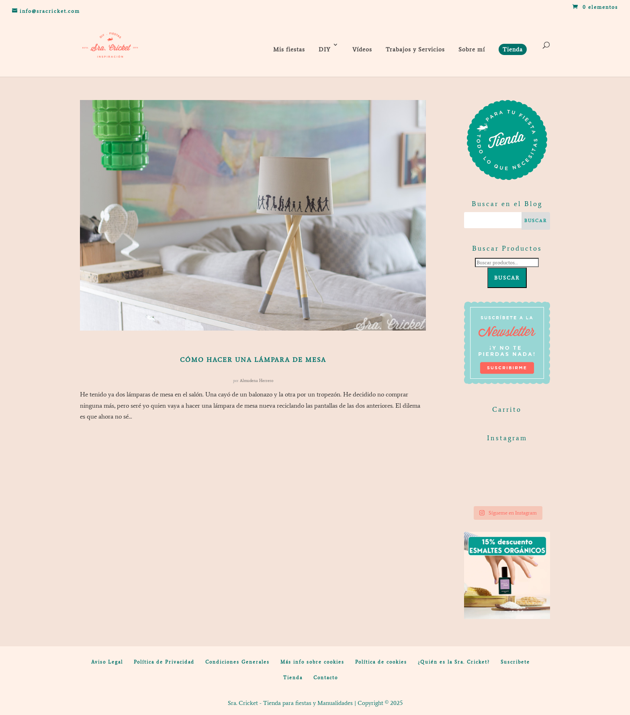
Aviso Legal (107, 662)
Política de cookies (381, 662)
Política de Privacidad (164, 662)
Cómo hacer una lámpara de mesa (253, 360)
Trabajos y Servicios (415, 49)
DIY (325, 49)
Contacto (325, 677)
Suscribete (515, 662)
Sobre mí (471, 49)
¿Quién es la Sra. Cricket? (454, 662)
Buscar (507, 277)
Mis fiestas (289, 49)
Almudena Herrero (256, 380)
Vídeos (362, 49)
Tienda (293, 677)
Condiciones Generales (237, 662)
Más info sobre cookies (312, 662)
